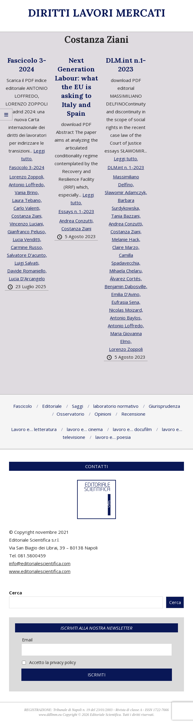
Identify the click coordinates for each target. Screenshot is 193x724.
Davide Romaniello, (27, 271)
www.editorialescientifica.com (39, 571)
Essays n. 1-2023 (76, 211)
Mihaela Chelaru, (126, 271)
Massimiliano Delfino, (126, 180)
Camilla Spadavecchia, (125, 259)
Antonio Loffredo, (27, 184)
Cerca (15, 593)
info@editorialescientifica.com (39, 563)
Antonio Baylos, (126, 318)
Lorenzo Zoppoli (126, 349)
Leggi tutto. (126, 159)
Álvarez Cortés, (126, 278)
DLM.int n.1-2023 (126, 64)
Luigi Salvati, (26, 263)
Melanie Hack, (126, 239)
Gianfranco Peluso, (27, 231)
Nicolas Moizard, (126, 310)
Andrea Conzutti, (76, 221)
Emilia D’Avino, (126, 294)
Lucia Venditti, (27, 239)
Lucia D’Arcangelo (27, 278)
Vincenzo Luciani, (27, 224)
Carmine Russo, (27, 247)
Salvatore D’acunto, (27, 255)
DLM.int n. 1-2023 (125, 167)
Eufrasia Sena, (125, 302)
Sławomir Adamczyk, (126, 192)
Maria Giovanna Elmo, (126, 337)
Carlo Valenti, (27, 208)
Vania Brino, (27, 192)
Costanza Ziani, (26, 216)
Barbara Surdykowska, (126, 204)
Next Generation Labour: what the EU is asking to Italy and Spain (76, 87)
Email (27, 640)
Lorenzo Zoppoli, (26, 177)
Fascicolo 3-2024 (26, 64)
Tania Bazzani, (126, 216)
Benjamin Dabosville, (125, 286)
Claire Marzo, (125, 247)
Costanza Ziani (76, 228)
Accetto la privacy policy (49, 662)
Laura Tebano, (27, 200)
